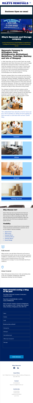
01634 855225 (16, 383)
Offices (16, 157)
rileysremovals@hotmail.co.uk (16, 384)
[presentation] (13, 352)
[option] (16, 26)
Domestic (16, 136)
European (16, 178)
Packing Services (16, 198)
